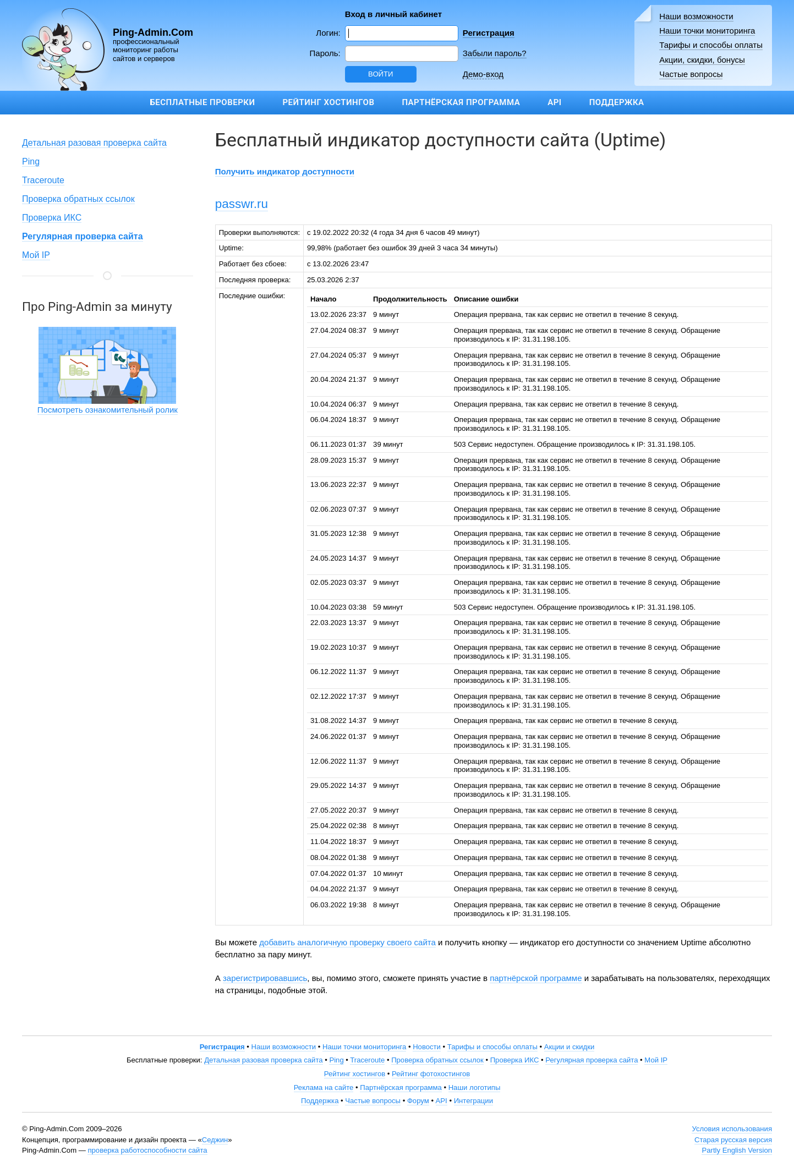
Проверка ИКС (51, 217)
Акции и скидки (569, 1047)
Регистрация (488, 32)
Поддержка (616, 102)
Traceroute (43, 180)
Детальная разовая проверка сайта (94, 142)
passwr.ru (241, 204)
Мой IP (36, 255)
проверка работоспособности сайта (147, 1150)
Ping (31, 161)
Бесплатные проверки (202, 102)
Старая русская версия (733, 1140)
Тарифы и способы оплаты (711, 45)
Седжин (215, 1140)
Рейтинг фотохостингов (431, 1074)
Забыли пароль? (495, 53)
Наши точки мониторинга (707, 30)
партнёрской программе (536, 978)
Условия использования (732, 1129)
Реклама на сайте (324, 1087)
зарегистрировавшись (265, 978)
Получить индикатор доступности (284, 171)
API (554, 102)
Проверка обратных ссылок (78, 199)
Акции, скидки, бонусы (702, 59)
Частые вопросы (690, 74)
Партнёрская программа (461, 102)
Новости (427, 1047)
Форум (418, 1101)
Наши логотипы (474, 1087)
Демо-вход (483, 74)
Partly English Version (737, 1150)
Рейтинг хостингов (328, 102)
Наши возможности (696, 16)
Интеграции (473, 1101)
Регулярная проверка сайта (591, 1060)
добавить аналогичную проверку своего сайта (347, 942)
